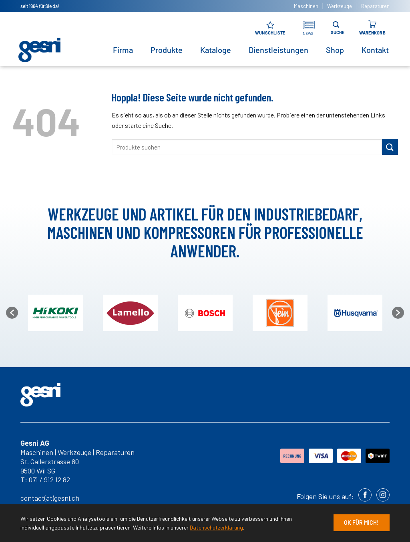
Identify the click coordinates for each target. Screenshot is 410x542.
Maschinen (306, 6)
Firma (123, 50)
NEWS (308, 33)
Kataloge (215, 50)
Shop (335, 50)
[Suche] (336, 24)
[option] (205, 313)
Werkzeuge (339, 6)
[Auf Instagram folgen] (383, 495)
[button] (12, 313)
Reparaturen (375, 6)
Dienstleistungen (278, 50)
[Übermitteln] (390, 146)
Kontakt (375, 50)
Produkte (167, 50)
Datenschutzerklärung (216, 527)
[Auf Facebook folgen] (365, 495)
